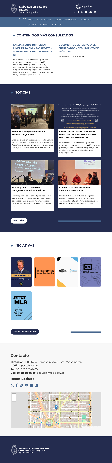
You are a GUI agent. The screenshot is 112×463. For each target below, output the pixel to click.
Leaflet (85, 426)
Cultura (86, 20)
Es (100, 12)
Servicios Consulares (53, 20)
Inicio (17, 20)
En (95, 12)
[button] (56, 407)
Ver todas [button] (18, 220)
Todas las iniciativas (25, 331)
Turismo (18, 25)
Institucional (31, 20)
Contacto (32, 25)
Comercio (73, 20)
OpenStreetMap (92, 426)
